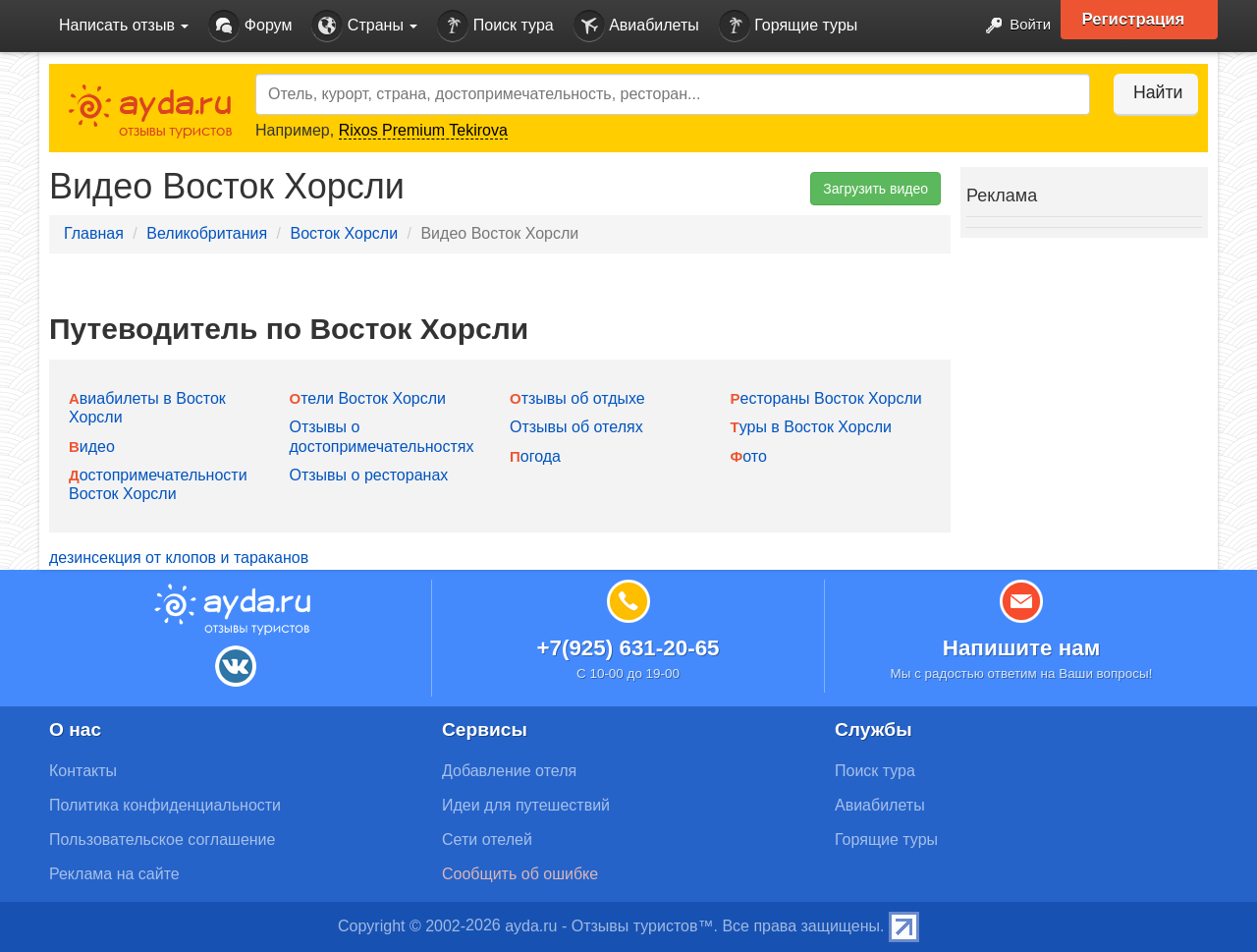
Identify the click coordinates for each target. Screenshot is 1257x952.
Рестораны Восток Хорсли (826, 398)
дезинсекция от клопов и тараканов (178, 557)
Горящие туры (788, 26)
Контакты (83, 770)
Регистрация (1140, 19)
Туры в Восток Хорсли (811, 427)
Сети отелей (487, 839)
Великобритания (206, 233)
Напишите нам (1022, 648)
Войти (1011, 26)
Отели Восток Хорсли (368, 398)
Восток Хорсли (344, 233)
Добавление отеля (509, 770)
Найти (1148, 92)
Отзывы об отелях (576, 427)
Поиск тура (495, 26)
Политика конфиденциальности (165, 805)
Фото (749, 456)
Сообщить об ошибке (520, 874)
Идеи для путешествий (526, 805)
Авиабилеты (636, 26)
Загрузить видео (875, 188)
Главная (94, 233)
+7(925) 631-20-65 (627, 648)
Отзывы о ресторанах (369, 475)
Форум (250, 26)
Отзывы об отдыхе (577, 398)
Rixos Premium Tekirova (423, 130)
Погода (535, 456)
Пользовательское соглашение (162, 839)
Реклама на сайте (114, 874)
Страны (364, 26)
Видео (92, 446)
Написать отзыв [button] (124, 25)
